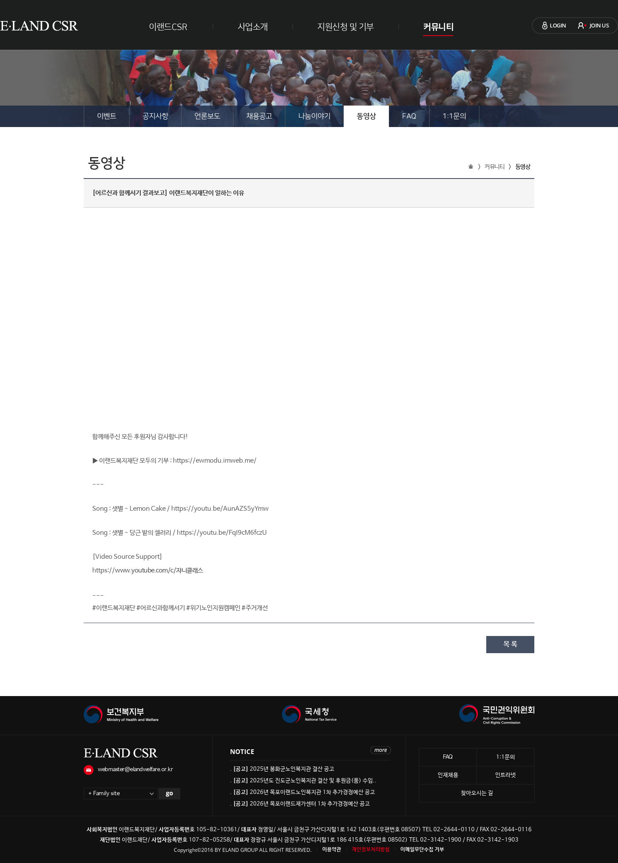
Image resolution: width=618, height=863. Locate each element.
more (380, 750)
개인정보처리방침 (371, 850)
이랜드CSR (168, 27)
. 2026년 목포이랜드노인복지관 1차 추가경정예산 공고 (302, 792)
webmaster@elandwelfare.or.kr (135, 769)
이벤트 (106, 116)
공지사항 (155, 116)
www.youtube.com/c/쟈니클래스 (159, 570)
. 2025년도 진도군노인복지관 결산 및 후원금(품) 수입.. (303, 781)
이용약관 (331, 850)
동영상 (366, 116)
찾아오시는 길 (477, 793)
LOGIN (558, 25)
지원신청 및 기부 (345, 27)
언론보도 (207, 116)
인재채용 (448, 775)
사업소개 (253, 27)
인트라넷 (505, 775)
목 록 (510, 644)
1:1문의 (454, 116)
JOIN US (599, 25)
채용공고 (259, 116)
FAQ (409, 116)
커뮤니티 (438, 27)
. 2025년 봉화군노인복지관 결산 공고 (282, 769)
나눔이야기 (314, 116)
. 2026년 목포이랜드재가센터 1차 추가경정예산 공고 (300, 804)
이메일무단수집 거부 (422, 850)
